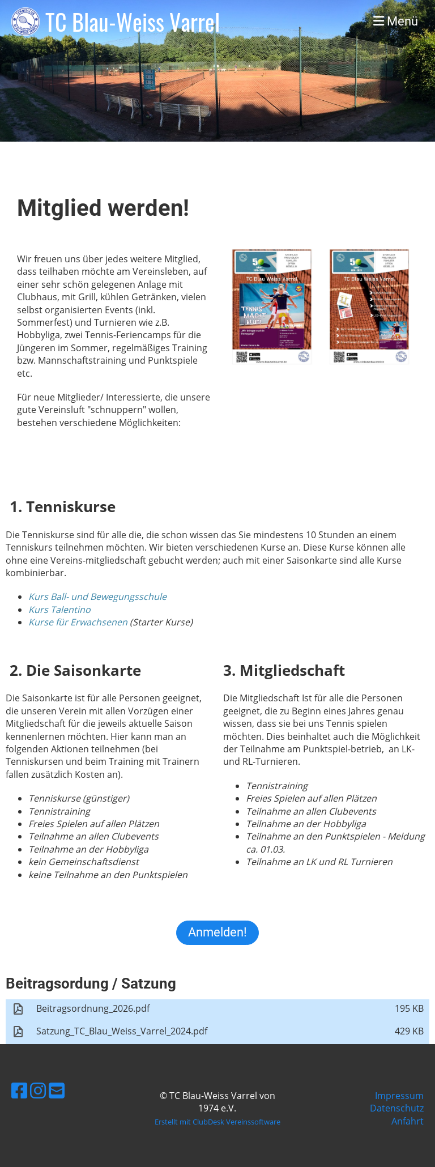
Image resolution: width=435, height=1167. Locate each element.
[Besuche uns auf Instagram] (38, 1090)
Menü (395, 21)
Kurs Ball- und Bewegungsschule (97, 596)
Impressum (399, 1095)
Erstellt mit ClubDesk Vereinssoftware (217, 1122)
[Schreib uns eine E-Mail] (57, 1090)
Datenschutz (397, 1108)
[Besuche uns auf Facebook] (19, 1090)
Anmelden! (217, 932)
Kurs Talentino (59, 609)
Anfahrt (407, 1121)
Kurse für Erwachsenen (77, 622)
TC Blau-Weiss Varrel (132, 21)
